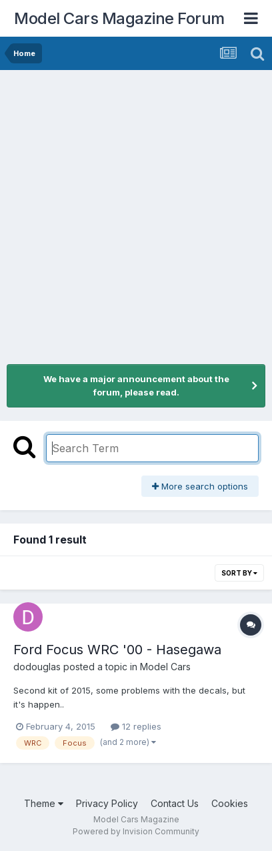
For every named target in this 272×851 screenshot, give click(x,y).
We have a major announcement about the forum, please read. (136, 385)
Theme (43, 803)
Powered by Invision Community (136, 831)
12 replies (136, 726)
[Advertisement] (136, 213)
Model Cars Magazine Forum (119, 18)
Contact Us (175, 803)
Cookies (229, 803)
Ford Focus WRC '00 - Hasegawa (117, 650)
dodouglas (37, 666)
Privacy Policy (107, 803)
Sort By (239, 573)
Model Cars (165, 666)
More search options (200, 486)
